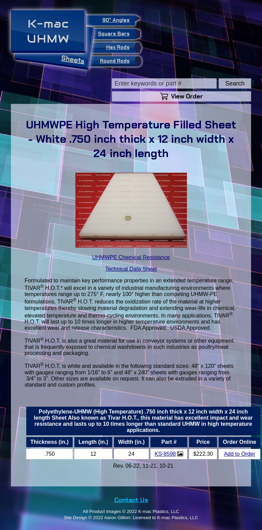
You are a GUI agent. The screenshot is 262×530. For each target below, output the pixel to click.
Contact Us (131, 500)
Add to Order (239, 454)
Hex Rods (122, 48)
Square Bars (116, 34)
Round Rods (119, 61)
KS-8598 (165, 454)
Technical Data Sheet (131, 269)
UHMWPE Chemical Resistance (131, 257)
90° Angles (118, 19)
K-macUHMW (48, 31)
